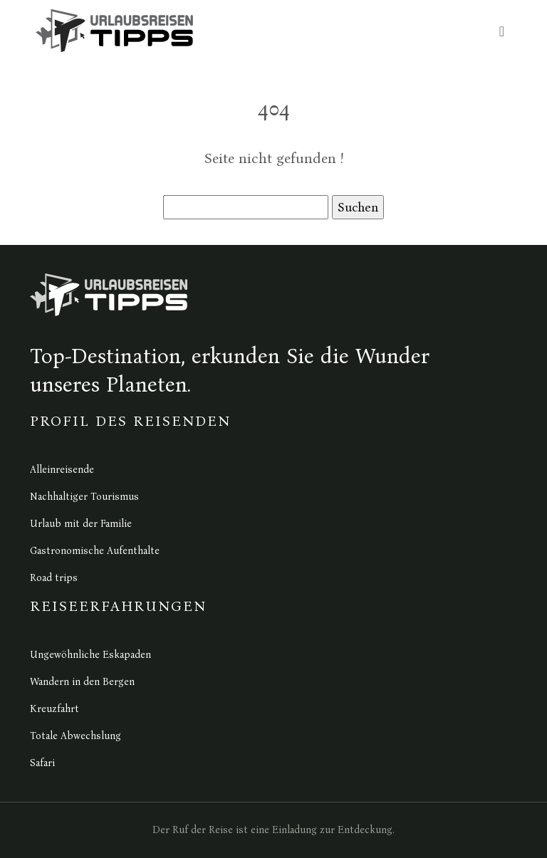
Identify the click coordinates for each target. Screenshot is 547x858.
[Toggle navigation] (502, 31)
